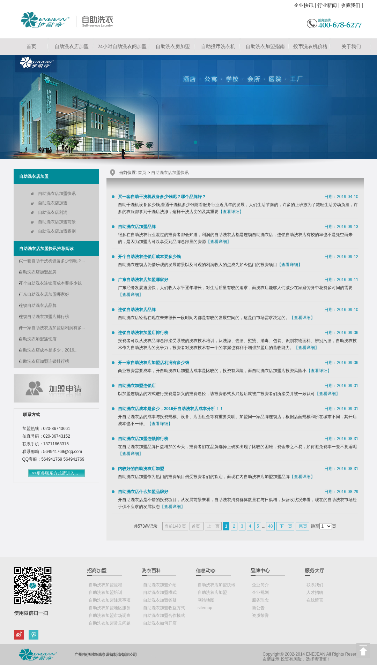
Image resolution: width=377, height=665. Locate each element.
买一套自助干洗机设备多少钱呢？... (52, 260)
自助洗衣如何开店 (160, 623)
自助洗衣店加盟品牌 (38, 272)
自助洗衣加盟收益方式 (164, 607)
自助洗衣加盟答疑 (160, 600)
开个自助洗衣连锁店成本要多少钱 (50, 283)
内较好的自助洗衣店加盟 (141, 468)
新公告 (258, 607)
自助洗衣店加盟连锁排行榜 (44, 361)
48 (270, 526)
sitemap (205, 607)
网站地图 (206, 600)
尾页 (302, 526)
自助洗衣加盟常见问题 (110, 623)
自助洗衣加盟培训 (105, 592)
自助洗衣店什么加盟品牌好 (143, 491)
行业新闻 (327, 5)
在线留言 (314, 600)
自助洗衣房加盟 (173, 46)
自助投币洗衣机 (218, 46)
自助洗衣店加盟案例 (57, 231)
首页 (31, 46)
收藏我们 (350, 5)
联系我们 (314, 584)
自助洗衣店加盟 (71, 46)
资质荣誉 (260, 615)
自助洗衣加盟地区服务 (110, 607)
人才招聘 (314, 592)
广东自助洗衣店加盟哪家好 (44, 294)
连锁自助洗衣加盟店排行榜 (44, 316)
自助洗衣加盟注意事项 (110, 600)
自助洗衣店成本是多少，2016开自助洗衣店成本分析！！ (171, 408)
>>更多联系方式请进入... (55, 473)
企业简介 (260, 584)
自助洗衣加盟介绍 (160, 584)
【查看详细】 (231, 211)
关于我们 (351, 46)
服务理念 (260, 600)
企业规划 (260, 592)
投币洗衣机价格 (310, 46)
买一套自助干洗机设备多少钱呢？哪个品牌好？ (162, 196)
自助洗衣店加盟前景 (57, 221)
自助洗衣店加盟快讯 (57, 193)
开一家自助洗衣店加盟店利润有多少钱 (153, 362)
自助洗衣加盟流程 (105, 584)
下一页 (285, 526)
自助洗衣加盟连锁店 (38, 339)
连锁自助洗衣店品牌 (38, 305)
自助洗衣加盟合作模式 (164, 615)
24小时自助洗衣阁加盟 (122, 46)
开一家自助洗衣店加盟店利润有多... (52, 327)
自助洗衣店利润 (52, 212)
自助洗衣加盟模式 (160, 592)
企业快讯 (303, 5)
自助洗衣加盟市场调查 (110, 615)
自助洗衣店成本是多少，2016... (48, 350)
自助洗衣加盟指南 (265, 46)
